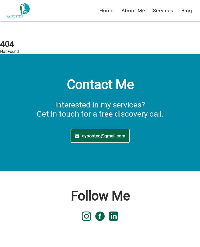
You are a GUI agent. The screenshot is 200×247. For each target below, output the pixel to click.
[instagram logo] (86, 217)
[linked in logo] (113, 217)
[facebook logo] (100, 217)
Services (163, 11)
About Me (133, 11)
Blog (186, 11)
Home (106, 11)
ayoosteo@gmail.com (100, 135)
